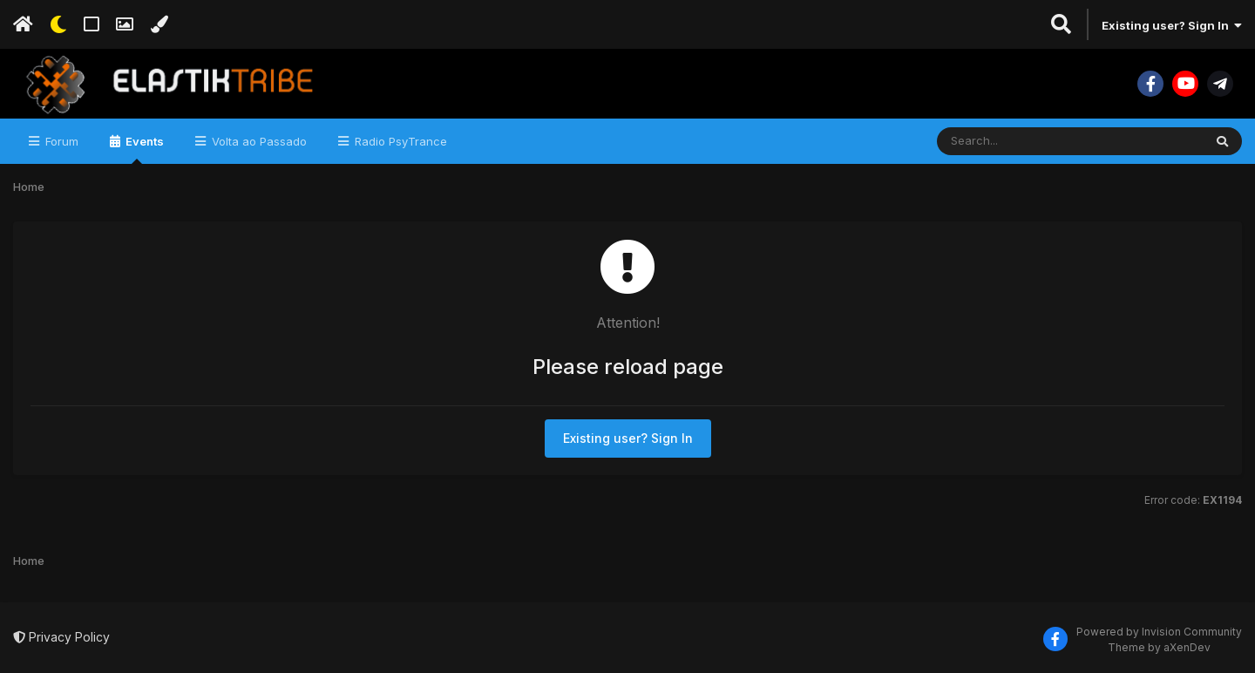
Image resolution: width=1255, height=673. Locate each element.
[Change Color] (159, 24)
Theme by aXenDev (1159, 647)
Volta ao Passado (257, 141)
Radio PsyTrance (399, 141)
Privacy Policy (61, 636)
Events (143, 149)
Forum (60, 141)
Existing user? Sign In (1172, 25)
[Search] (1022, 141)
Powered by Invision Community (1159, 631)
